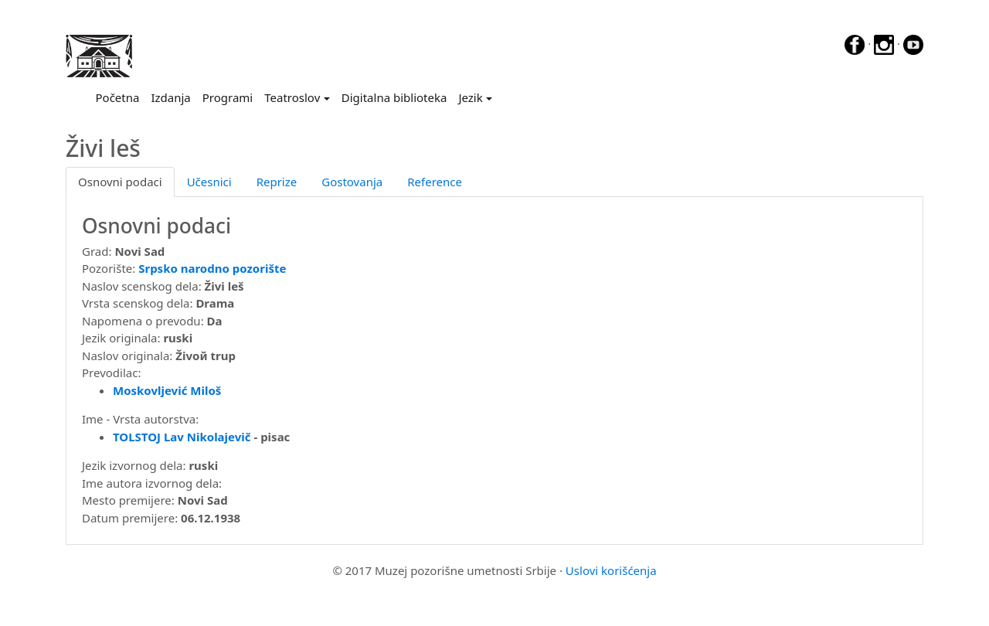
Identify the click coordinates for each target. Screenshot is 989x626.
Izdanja (170, 97)
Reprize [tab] (277, 181)
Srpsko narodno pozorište (212, 268)
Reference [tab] (434, 181)
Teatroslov (292, 97)
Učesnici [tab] (209, 181)
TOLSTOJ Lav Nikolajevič (182, 436)
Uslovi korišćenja (611, 570)
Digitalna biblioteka (394, 97)
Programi (227, 97)
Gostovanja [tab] (351, 181)
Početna (120, 96)
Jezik (470, 97)
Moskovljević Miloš (167, 390)
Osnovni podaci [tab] (120, 181)
